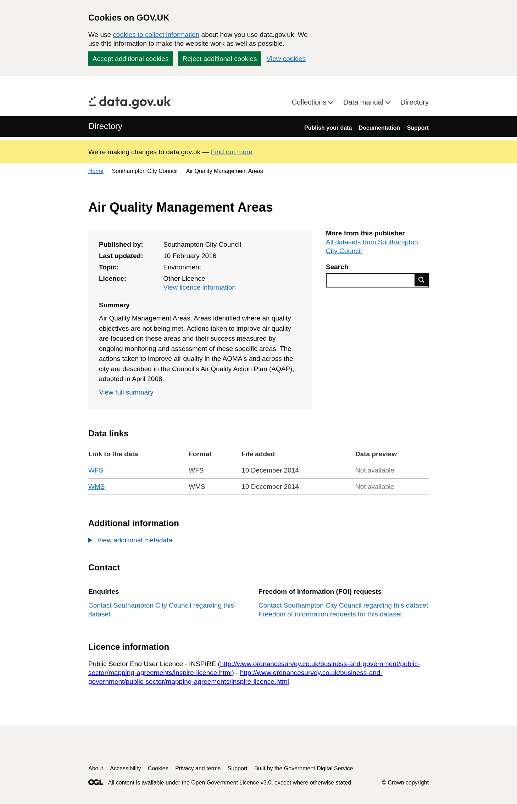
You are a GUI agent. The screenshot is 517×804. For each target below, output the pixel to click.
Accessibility (125, 768)
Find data (422, 279)
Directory (414, 102)
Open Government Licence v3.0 (231, 783)
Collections (310, 102)
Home (96, 171)
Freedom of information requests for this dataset (330, 614)
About (95, 768)
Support (418, 128)
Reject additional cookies (219, 58)
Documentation (379, 128)
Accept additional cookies (130, 58)
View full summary (126, 392)
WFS (95, 470)
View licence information (199, 287)
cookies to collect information (156, 34)
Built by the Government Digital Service (303, 768)
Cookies (158, 768)
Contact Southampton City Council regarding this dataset (343, 605)
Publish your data (328, 128)
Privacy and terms (198, 768)
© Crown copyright (405, 783)
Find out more (231, 152)
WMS (96, 486)
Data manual (364, 102)
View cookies (286, 58)
